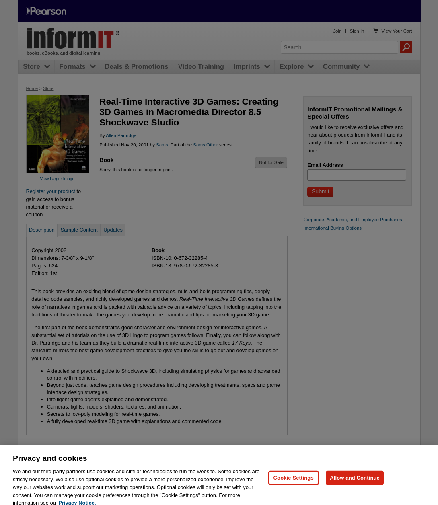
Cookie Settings (293, 483)
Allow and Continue (355, 483)
